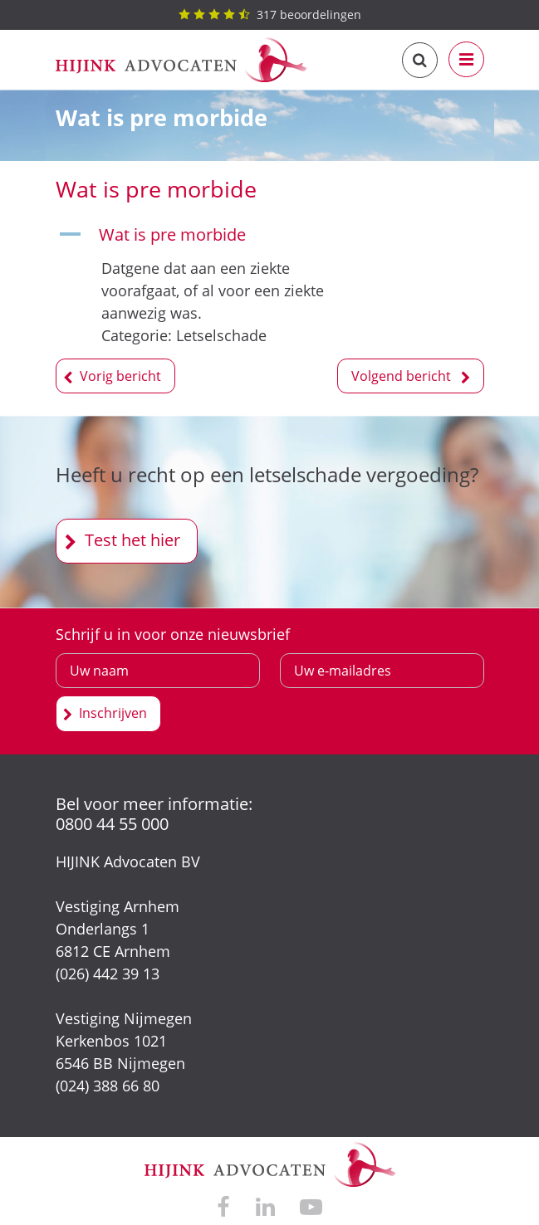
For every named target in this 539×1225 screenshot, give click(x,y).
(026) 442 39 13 (107, 973)
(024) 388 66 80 (107, 1086)
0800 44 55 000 (112, 824)
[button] (205, 235)
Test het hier (132, 540)
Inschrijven (113, 713)
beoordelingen (270, 14)
